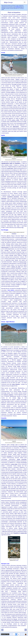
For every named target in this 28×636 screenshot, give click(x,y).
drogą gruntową (21, 459)
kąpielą (5, 487)
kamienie (10, 213)
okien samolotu (23, 446)
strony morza (23, 262)
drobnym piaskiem (8, 394)
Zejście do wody (15, 266)
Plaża (19, 398)
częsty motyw (4, 278)
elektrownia (16, 126)
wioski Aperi (10, 168)
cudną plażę (14, 464)
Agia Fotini (4, 125)
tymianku (9, 456)
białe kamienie (5, 247)
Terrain (16, 560)
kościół (19, 360)
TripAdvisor (14, 233)
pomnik (6, 355)
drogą (2, 175)
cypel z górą (5, 377)
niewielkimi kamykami (13, 196)
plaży (18, 253)
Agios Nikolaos (16, 384)
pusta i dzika (15, 120)
